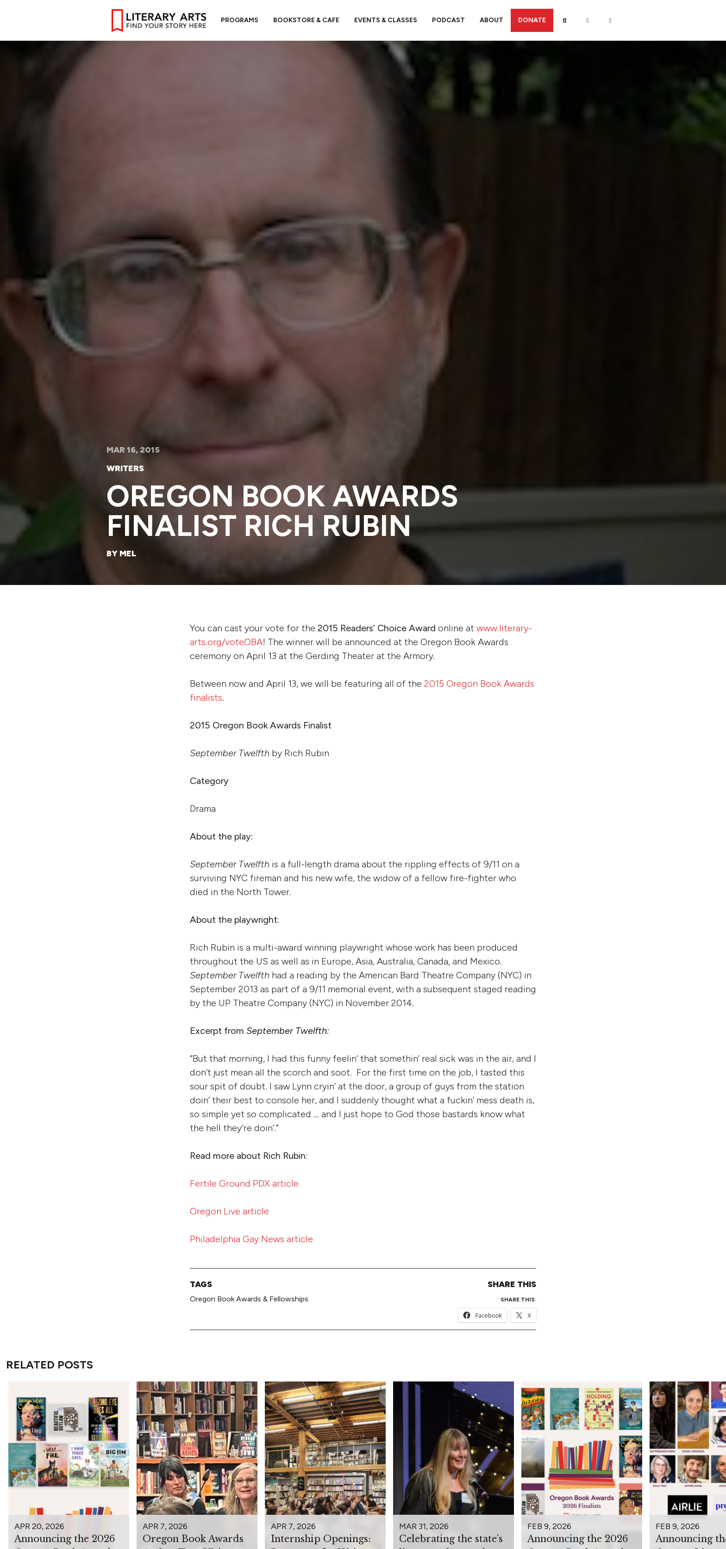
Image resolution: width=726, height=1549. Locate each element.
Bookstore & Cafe (306, 20)
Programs (239, 20)
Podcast (448, 20)
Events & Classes (385, 20)
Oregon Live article (229, 1211)
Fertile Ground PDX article (244, 1183)
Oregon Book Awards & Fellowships (249, 1298)
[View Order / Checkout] (610, 20)
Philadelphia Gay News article (251, 1238)
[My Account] (587, 20)
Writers (125, 468)
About (491, 20)
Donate (532, 20)
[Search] (564, 20)
